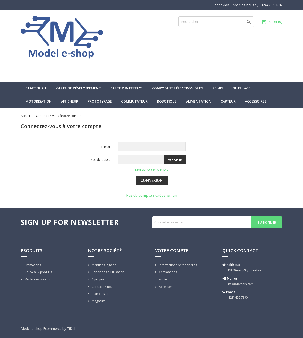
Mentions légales (103, 265)
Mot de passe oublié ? (151, 170)
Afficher (175, 159)
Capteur (228, 101)
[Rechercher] (216, 21)
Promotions (32, 265)
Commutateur (134, 101)
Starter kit (36, 88)
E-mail (106, 147)
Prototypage (100, 101)
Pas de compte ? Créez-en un (151, 195)
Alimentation (198, 101)
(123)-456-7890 (238, 297)
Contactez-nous (102, 286)
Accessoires (255, 101)
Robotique (167, 101)
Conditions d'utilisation (107, 272)
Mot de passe (100, 159)
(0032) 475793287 (269, 5)
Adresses (165, 286)
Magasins (98, 301)
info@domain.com (240, 284)
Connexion (152, 180)
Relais (217, 88)
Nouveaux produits (38, 272)
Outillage (241, 88)
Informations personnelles (177, 265)
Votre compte (171, 250)
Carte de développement (78, 88)
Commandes (167, 272)
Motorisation (38, 101)
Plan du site (99, 294)
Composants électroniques (177, 88)
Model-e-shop (31, 328)
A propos (98, 279)
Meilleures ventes (37, 279)
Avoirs (163, 279)
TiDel (71, 328)
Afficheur (69, 101)
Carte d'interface (126, 88)
